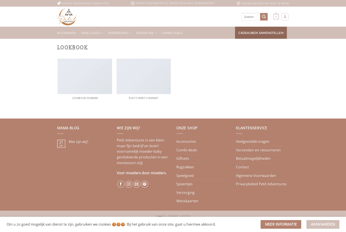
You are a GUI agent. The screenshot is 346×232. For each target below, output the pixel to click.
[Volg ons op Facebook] (120, 184)
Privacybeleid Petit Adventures (261, 184)
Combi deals (172, 33)
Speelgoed (92, 33)
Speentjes (146, 33)
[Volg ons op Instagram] (128, 184)
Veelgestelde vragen (252, 141)
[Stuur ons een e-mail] (136, 184)
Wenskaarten (187, 201)
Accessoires (186, 141)
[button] (276, 16)
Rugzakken (66, 33)
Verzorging (119, 33)
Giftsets (182, 158)
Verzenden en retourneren (258, 150)
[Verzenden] (264, 16)
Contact (242, 167)
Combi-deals (186, 150)
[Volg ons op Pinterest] (144, 184)
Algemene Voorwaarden (256, 175)
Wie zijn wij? (78, 142)
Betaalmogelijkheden (253, 158)
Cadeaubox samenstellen (261, 33)
